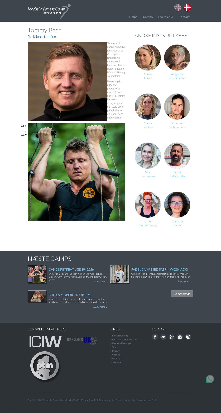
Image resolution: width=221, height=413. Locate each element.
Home (133, 17)
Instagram (188, 337)
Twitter (163, 337)
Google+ (172, 337)
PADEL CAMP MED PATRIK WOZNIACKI (159, 269)
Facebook (155, 337)
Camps (148, 17)
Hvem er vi (165, 17)
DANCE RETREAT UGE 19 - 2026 (71, 269)
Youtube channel (180, 337)
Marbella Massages (121, 343)
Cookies (116, 355)
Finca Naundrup (120, 336)
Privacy (116, 351)
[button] (67, 81)
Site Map (116, 362)
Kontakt (184, 17)
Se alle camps (182, 293)
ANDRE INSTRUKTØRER (161, 35)
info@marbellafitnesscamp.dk (99, 400)
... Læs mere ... (100, 281)
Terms (115, 347)
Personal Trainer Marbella (124, 339)
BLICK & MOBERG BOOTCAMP (70, 295)
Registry (116, 358)
